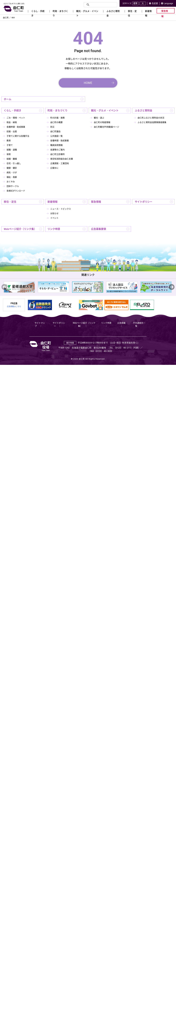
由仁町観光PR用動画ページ (106, 127)
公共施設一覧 (56, 136)
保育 (9, 154)
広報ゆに (54, 168)
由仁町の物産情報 (102, 122)
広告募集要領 (98, 229)
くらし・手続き (12, 110)
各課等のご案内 (57, 150)
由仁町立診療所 (57, 154)
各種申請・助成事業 (16, 127)
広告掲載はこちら (14, 307)
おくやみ (11, 181)
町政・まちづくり (57, 110)
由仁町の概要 (56, 122)
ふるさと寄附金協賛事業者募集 (152, 122)
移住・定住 (10, 201)
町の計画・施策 (57, 118)
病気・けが (12, 172)
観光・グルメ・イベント (105, 110)
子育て (10, 145)
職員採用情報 (56, 145)
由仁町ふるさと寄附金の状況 (151, 118)
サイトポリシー (143, 201)
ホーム (7, 99)
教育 (9, 140)
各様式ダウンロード (16, 191)
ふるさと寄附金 (143, 110)
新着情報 (52, 201)
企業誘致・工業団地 (59, 163)
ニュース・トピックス (60, 209)
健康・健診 (12, 168)
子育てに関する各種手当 (18, 136)
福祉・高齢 (12, 177)
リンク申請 (54, 229)
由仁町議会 (55, 131)
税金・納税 (12, 122)
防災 (52, 127)
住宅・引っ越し (14, 163)
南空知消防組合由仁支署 (61, 159)
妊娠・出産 (12, 131)
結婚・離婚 (12, 159)
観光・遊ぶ (99, 118)
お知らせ (54, 213)
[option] (19, 287)
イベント (54, 218)
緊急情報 (96, 201)
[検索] (100, 4)
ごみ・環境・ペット (16, 118)
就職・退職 (12, 150)
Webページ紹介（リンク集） (20, 229)
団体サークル (13, 186)
